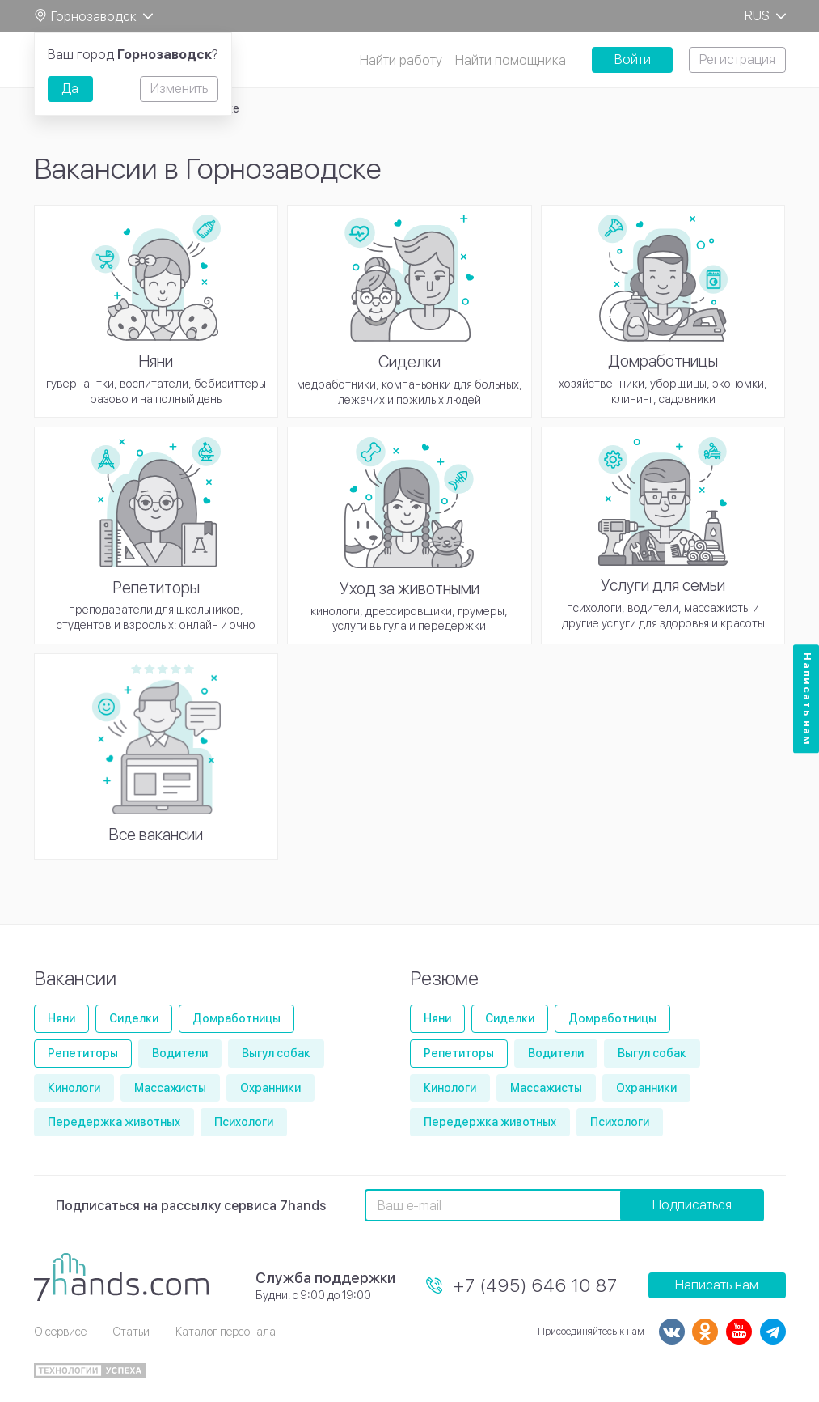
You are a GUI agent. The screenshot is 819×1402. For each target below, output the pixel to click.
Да (69, 88)
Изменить (179, 88)
